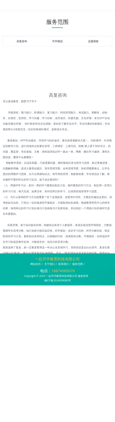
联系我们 (63, 264)
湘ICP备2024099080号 (57, 280)
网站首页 (35, 264)
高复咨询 (22, 42)
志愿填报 (93, 42)
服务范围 (77, 264)
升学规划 (57, 42)
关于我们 (49, 264)
